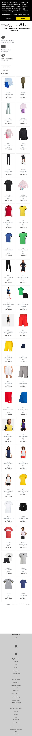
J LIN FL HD (23, 145)
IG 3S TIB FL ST (8, 145)
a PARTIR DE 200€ (6, 49)
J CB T (8, 595)
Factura (16, 711)
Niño (8, 96)
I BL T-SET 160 (8, 570)
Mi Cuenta (16, 714)
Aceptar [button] (23, 18)
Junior (16, 667)
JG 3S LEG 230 (8, 171)
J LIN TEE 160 (23, 595)
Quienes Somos (16, 676)
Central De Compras (16, 685)
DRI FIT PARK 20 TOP (23, 491)
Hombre (16, 661)
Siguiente (28, 604)
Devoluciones (16, 690)
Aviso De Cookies (16, 722)
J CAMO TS (23, 94)
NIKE (23, 221)
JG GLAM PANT (8, 120)
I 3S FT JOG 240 (8, 94)
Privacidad (16, 719)
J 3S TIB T (8, 544)
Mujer (16, 664)
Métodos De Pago (16, 697)
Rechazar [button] (9, 18)
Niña (8, 121)
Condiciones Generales (16, 729)
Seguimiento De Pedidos (16, 708)
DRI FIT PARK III (23, 332)
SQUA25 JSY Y (8, 197)
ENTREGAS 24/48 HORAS (7, 40)
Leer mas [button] (26, 14)
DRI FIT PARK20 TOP (8, 518)
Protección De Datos (16, 700)
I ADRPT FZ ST (23, 197)
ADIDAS (8, 92)
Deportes (16, 671)
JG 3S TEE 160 (23, 544)
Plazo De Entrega (16, 693)
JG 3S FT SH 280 (23, 518)
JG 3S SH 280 (23, 171)
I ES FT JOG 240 (23, 120)
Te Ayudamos (16, 682)
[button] (6, 67)
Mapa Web (16, 734)
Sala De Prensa (16, 679)
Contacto (16, 705)
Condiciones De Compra (16, 726)
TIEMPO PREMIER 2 (8, 332)
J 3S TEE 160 (23, 570)
